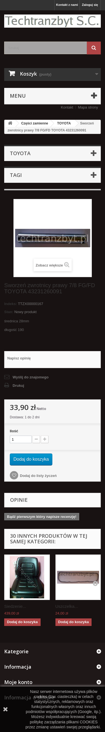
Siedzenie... (15, 606)
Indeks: (10, 304)
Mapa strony (88, 107)
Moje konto (18, 682)
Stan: (8, 312)
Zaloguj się (90, 4)
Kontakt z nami (67, 4)
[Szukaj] (94, 48)
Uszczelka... (66, 606)
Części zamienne (34, 123)
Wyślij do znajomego (30, 377)
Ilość (14, 431)
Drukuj (18, 385)
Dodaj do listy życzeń (38, 476)
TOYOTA (64, 123)
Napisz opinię (19, 358)
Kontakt (67, 107)
